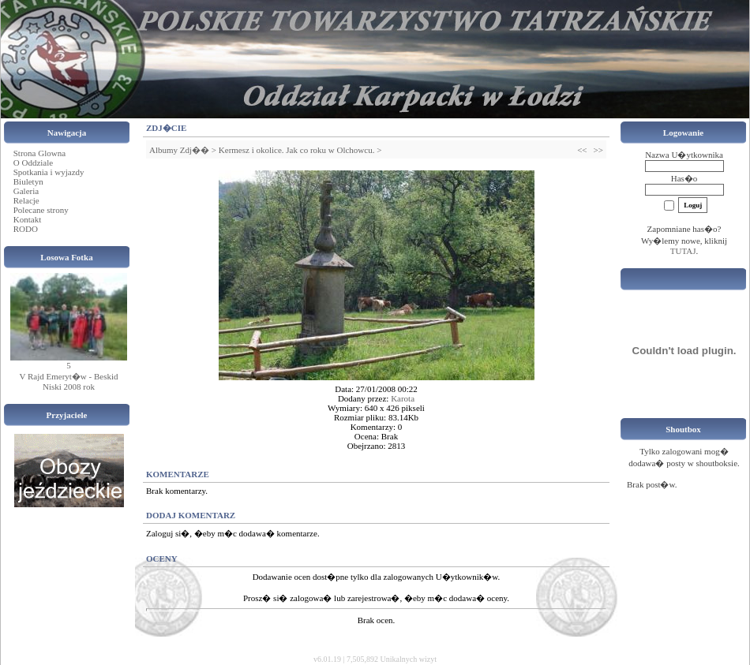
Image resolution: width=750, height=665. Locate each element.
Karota (402, 398)
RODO (25, 228)
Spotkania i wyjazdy (48, 172)
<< (582, 150)
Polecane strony (41, 210)
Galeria (26, 191)
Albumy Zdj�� (179, 150)
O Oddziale (33, 162)
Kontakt (27, 219)
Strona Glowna (39, 153)
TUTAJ (683, 251)
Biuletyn (28, 181)
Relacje (26, 200)
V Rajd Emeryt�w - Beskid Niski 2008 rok (68, 381)
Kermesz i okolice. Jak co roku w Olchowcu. (297, 150)
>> (598, 150)
